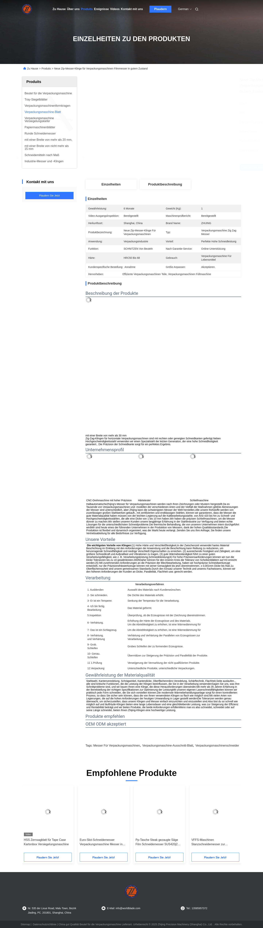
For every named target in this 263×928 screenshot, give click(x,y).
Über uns (73, 9)
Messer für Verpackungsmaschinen (116, 745)
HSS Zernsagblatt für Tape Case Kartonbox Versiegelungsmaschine (46, 842)
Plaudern (160, 9)
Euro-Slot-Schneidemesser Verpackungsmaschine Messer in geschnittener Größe (101, 842)
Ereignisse (101, 9)
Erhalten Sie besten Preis (183, 167)
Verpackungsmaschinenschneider (217, 745)
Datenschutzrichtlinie (44, 924)
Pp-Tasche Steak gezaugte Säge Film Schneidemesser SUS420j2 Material (157, 842)
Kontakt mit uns (132, 9)
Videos (115, 9)
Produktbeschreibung (165, 184)
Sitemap (25, 924)
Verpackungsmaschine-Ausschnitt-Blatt (167, 745)
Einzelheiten (111, 184)
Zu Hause (59, 9)
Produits (87, 9)
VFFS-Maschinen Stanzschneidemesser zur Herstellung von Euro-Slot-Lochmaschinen (208, 842)
